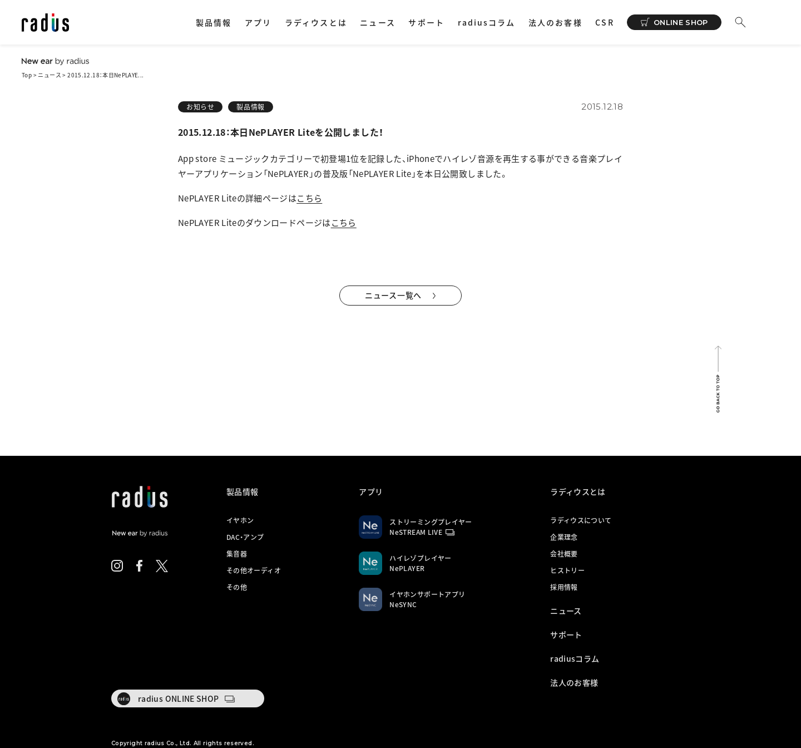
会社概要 (563, 554)
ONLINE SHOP (681, 22)
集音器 (236, 554)
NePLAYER (406, 568)
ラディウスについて (580, 520)
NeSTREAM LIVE (415, 532)
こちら (309, 198)
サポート (426, 22)
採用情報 (563, 587)
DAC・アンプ (245, 537)
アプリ (258, 22)
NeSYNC (403, 604)
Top (27, 75)
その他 (236, 587)
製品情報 (213, 22)
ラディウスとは (316, 22)
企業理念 (563, 537)
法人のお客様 (555, 22)
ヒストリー (567, 570)
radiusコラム (487, 22)
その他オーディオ (253, 570)
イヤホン (240, 520)
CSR (604, 22)
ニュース (377, 22)
